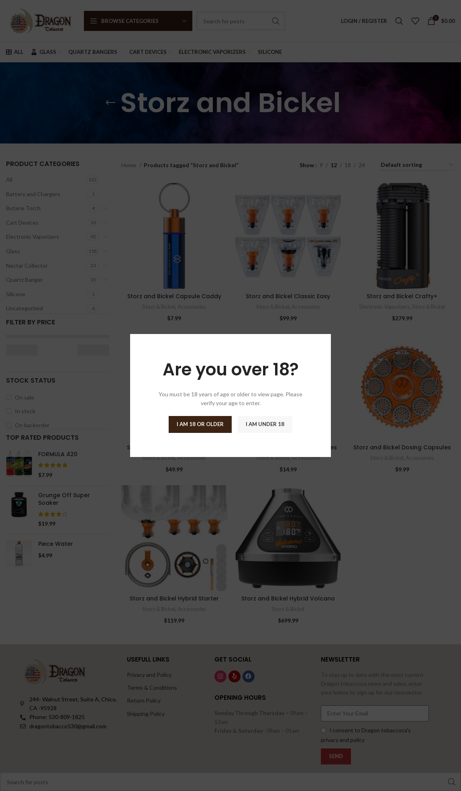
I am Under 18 (265, 424)
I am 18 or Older (200, 424)
